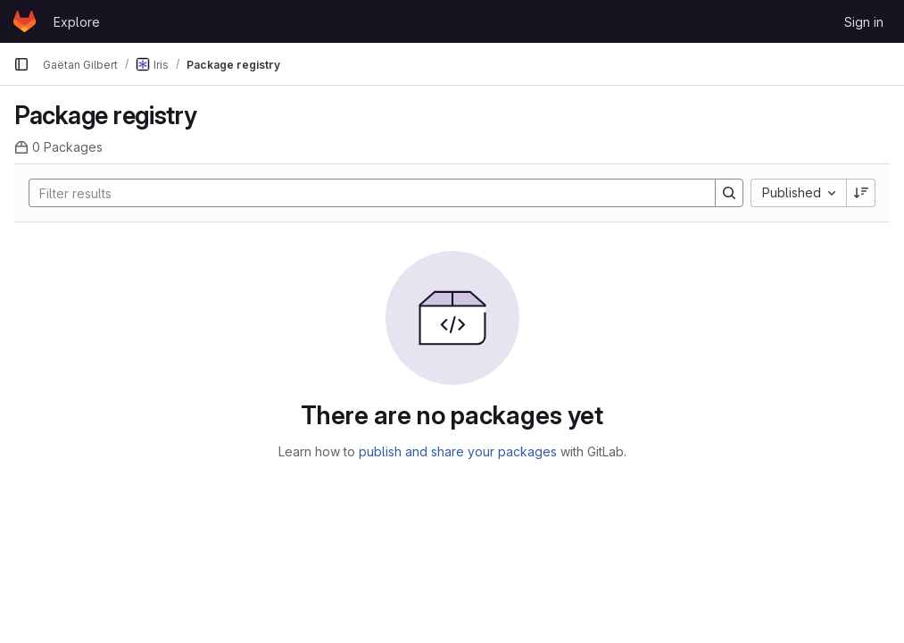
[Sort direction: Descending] (861, 193)
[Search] (363, 193)
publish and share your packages (458, 451)
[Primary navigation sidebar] (21, 64)
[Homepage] (24, 21)
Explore (77, 21)
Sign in (863, 21)
